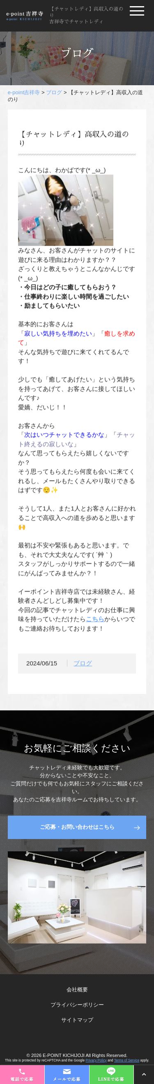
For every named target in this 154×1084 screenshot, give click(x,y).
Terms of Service (126, 1060)
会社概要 (77, 989)
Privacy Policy (95, 1060)
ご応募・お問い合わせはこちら (77, 827)
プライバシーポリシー (77, 1005)
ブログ (83, 665)
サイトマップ (77, 1020)
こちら (95, 620)
